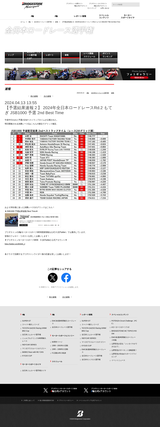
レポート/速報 (87, 315)
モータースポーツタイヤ (31, 364)
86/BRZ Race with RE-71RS (33, 352)
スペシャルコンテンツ (120, 315)
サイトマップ (91, 8)
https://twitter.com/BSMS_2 (16, 244)
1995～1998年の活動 (60, 349)
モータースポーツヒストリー (63, 336)
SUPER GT (26, 321)
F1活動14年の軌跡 (59, 353)
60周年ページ (57, 342)
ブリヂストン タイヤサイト (98, 3)
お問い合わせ (104, 8)
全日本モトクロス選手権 (91, 360)
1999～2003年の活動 (60, 346)
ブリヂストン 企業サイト (74, 3)
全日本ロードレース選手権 (100, 93)
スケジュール (57, 362)
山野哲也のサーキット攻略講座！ (124, 350)
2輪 (87, 93)
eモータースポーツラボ (121, 327)
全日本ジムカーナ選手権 (31, 335)
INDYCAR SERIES (29, 345)
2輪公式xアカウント (100, 6)
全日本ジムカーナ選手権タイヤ (34, 371)
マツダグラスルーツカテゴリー (34, 349)
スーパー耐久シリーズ (30, 325)
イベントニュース (118, 360)
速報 (112, 93)
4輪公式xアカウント (80, 6)
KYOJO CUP (27, 356)
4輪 (23, 315)
